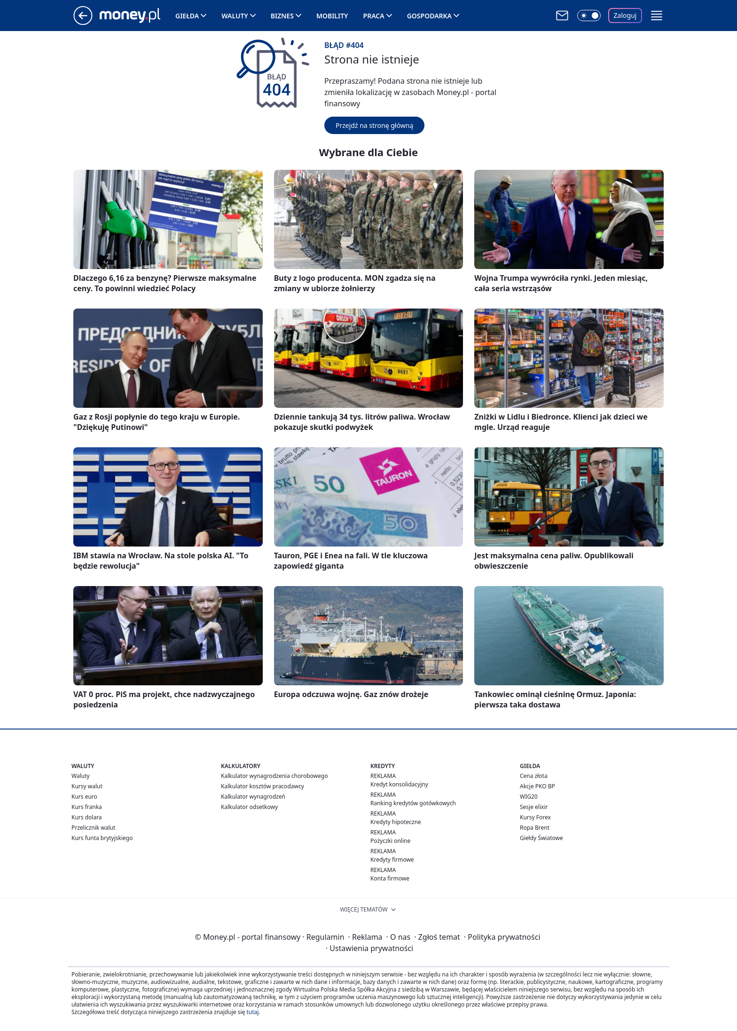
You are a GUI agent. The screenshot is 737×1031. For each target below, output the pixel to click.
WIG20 (529, 797)
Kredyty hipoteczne (395, 822)
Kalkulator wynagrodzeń (253, 797)
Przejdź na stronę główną (374, 125)
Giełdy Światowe (541, 838)
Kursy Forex (535, 817)
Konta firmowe (389, 878)
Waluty (234, 15)
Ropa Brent (534, 828)
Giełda (187, 15)
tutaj (252, 1012)
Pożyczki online (390, 841)
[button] (656, 15)
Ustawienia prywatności (369, 948)
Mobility (332, 15)
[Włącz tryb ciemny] (589, 15)
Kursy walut (86, 786)
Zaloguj (625, 15)
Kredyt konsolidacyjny (399, 784)
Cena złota (534, 776)
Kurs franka (86, 807)
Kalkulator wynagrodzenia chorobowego (274, 776)
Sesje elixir (534, 807)
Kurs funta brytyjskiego (102, 838)
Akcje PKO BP (537, 786)
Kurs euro (84, 797)
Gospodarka (429, 15)
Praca (373, 15)
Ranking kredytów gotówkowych (413, 803)
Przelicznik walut (93, 828)
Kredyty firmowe (392, 860)
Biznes (282, 15)
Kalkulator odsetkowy (249, 807)
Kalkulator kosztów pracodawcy (262, 786)
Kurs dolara (86, 817)
